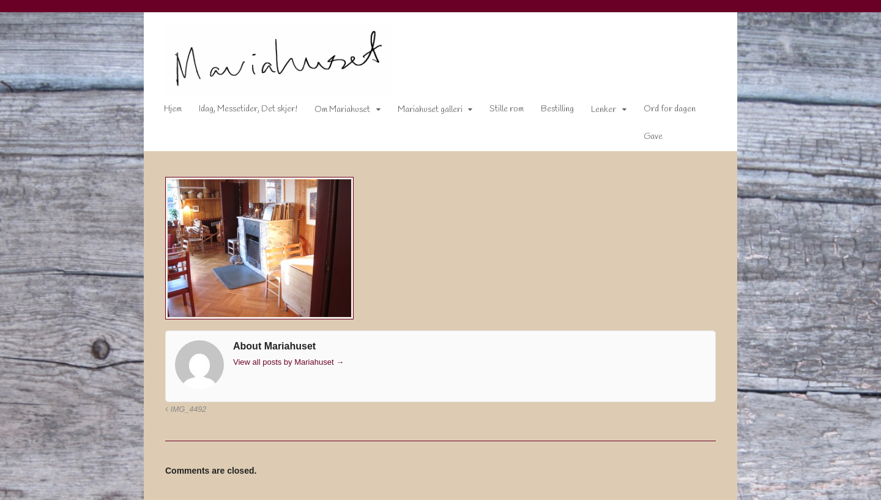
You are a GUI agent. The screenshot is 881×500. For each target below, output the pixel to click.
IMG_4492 (185, 409)
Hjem (173, 109)
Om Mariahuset (342, 110)
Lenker (603, 110)
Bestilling (557, 109)
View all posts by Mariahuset (288, 362)
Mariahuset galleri (430, 110)
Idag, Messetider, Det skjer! (248, 109)
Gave (653, 137)
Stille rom (506, 109)
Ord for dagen (670, 109)
